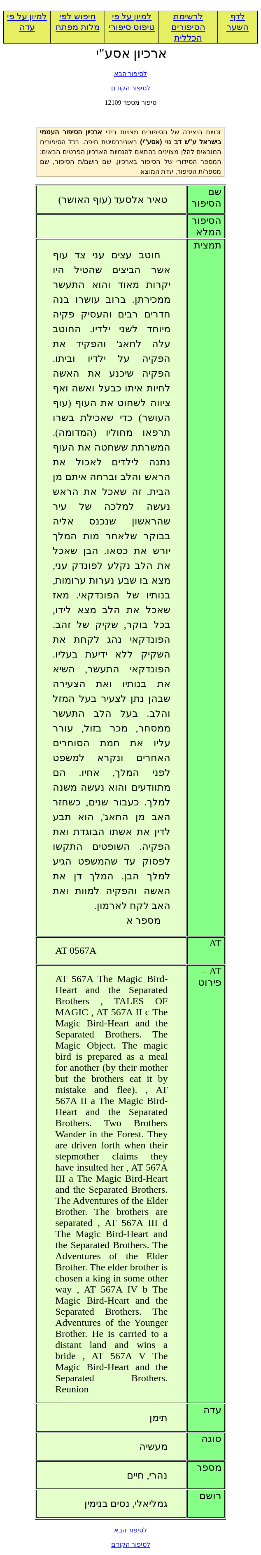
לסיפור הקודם (130, 88)
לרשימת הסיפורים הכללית (188, 27)
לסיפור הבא (130, 73)
